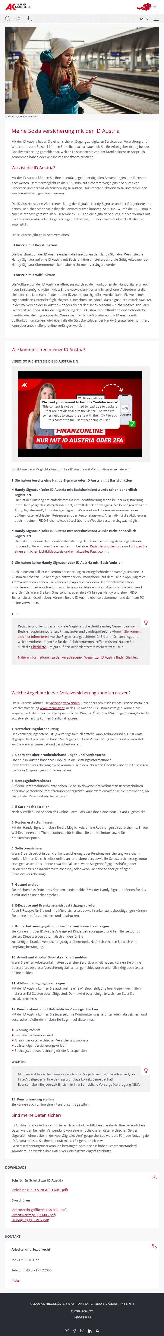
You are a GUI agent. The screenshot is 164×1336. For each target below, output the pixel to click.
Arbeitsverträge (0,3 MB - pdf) (34, 1215)
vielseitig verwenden (65, 703)
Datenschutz (82, 1311)
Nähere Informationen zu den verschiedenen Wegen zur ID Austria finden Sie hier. (78, 657)
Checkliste (38, 647)
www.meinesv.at (52, 708)
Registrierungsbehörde (106, 546)
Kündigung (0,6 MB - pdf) (30, 1220)
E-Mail (16, 1281)
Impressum (82, 1317)
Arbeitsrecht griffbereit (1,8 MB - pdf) (39, 1210)
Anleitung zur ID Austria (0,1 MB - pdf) (40, 1190)
